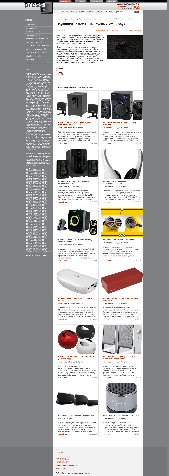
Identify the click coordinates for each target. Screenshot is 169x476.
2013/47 (33, 201)
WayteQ (35, 139)
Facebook (37, 89)
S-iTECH (43, 126)
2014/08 (38, 204)
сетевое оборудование (36, 49)
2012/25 (28, 177)
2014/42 (44, 216)
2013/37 (44, 197)
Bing (44, 80)
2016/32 (28, 246)
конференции (36, 255)
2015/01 (38, 219)
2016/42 (38, 249)
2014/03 (33, 203)
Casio (48, 82)
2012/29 (28, 178)
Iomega (43, 98)
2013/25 (44, 193)
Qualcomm (29, 124)
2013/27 (33, 194)
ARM (36, 79)
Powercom (48, 121)
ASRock (41, 79)
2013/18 (33, 191)
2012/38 (33, 181)
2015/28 (33, 229)
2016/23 (28, 243)
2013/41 (44, 198)
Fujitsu (28, 92)
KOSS (39, 101)
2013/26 (28, 194)
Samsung (48, 126)
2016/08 (33, 239)
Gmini (32, 95)
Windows (38, 140)
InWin (38, 98)
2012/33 (28, 179)
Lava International (31, 102)
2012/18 (33, 174)
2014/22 (44, 209)
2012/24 (44, 175)
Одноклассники (45, 144)
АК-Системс (46, 143)
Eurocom (28, 89)
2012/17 (28, 174)
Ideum (27, 98)
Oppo (27, 117)
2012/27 (38, 177)
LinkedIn (35, 104)
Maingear (43, 105)
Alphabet (47, 76)
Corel (39, 85)
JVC (48, 99)
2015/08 (33, 222)
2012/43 (38, 182)
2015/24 (33, 227)
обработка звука (33, 56)
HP (38, 96)
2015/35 (28, 232)
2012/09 (28, 171)
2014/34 (44, 213)
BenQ (40, 80)
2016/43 (44, 249)
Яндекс (33, 146)
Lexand (47, 102)
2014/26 (44, 210)
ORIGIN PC (37, 117)
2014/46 (44, 217)
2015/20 (33, 226)
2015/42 (44, 233)
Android (36, 77)
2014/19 (28, 209)
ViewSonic (48, 137)
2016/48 (49, 251)
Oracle (31, 117)
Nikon (36, 112)
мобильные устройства (37, 38)
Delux (46, 86)
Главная (59, 19)
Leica (37, 102)
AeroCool (28, 76)
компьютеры (33, 35)
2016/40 (28, 249)
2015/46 (44, 235)
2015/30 (44, 229)
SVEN (41, 131)
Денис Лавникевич (44, 156)
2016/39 (44, 248)
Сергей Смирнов (45, 163)
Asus (44, 79)
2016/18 (33, 242)
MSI (40, 111)
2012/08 (44, 169)
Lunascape (29, 105)
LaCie (48, 101)
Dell (43, 86)
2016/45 (33, 251)
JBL (45, 99)
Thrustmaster (29, 134)
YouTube (28, 143)
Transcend (47, 134)
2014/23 (28, 210)
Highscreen (29, 96)
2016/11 (28, 241)
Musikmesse (46, 111)
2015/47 (28, 236)
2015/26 (44, 227)
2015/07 (28, 222)
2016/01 (38, 236)
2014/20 (33, 209)
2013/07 (38, 187)
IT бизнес (31, 25)
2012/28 (44, 177)
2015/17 (38, 225)
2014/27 (28, 212)
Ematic (42, 88)
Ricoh (41, 124)
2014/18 (44, 207)
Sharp (44, 127)
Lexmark (28, 104)
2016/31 (44, 245)
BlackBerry (29, 82)
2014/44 (33, 217)
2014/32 (33, 213)
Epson (46, 88)
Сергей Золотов (35, 163)
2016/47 (44, 251)
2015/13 (38, 223)
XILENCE (36, 142)
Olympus (32, 115)
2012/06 (33, 169)
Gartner (38, 92)
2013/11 (38, 188)
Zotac (32, 143)
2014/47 (28, 219)
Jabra (38, 99)
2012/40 (44, 181)
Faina (27, 153)
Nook (32, 114)
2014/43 (28, 217)
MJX (48, 108)
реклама (43, 255)
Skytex (45, 128)
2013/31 (33, 196)
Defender (38, 86)
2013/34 (28, 197)
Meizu (49, 105)
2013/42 (28, 200)
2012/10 (33, 171)
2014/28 (33, 212)
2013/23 (33, 193)
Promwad (43, 123)
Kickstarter (29, 101)
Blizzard (34, 82)
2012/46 (33, 184)
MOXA (32, 111)
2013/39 (33, 198)
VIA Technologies (40, 137)
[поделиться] (102, 30)
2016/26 (44, 243)
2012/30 (33, 178)
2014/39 (28, 216)
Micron (28, 108)
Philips (28, 120)
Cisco (27, 83)
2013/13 (28, 190)
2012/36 (44, 179)
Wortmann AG (46, 140)
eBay (34, 88)
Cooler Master (34, 85)
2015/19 (28, 226)
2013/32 (38, 196)
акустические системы (93, 19)
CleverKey (36, 83)
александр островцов (32, 155)
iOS (47, 98)
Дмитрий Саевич (31, 158)
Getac (37, 94)
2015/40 (33, 233)
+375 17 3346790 (62, 459)
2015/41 (38, 233)
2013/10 (33, 188)
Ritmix (48, 124)
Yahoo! (41, 142)
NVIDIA (37, 114)
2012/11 (38, 171)
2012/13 (28, 172)
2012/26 (33, 177)
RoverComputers (35, 126)
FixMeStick (44, 89)
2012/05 (28, 169)
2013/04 (44, 185)
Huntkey (28, 147)
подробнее (62, 143)
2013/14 (33, 190)
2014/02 (28, 203)
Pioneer (32, 120)
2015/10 (44, 222)
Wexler (49, 139)
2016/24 (33, 243)
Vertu (33, 137)
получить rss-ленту (104, 11)
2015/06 (44, 220)
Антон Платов (43, 155)
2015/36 (33, 232)
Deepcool (32, 86)
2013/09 (28, 188)
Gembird (28, 94)
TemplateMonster (37, 133)
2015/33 (38, 230)
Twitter (28, 136)
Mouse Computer (46, 110)
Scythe (35, 127)
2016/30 (38, 245)
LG (32, 104)
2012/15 (38, 172)
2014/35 (28, 214)
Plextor (43, 120)
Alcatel (37, 76)
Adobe (40, 75)
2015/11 (28, 223)
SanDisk (28, 127)
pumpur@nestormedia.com (66, 465)
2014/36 (33, 214)
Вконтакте (33, 144)
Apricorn (48, 77)
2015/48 (33, 236)
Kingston (34, 101)
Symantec (28, 133)
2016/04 (33, 238)
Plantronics (38, 120)
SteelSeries (29, 131)
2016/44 (28, 251)
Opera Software (43, 115)
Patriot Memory (42, 118)
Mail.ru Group (36, 105)
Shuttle (48, 127)
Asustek (28, 80)
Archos (28, 79)
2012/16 (44, 172)
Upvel (38, 136)
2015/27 (28, 229)
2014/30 (44, 212)
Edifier (38, 88)
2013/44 (38, 200)
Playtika (28, 146)
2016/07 (28, 239)
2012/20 (44, 174)
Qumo (34, 124)
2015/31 (28, 230)
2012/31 (38, 178)
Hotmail (35, 96)
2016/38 (38, 248)
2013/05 (28, 187)
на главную (64, 11)
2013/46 (28, 201)
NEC (27, 112)
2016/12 (33, 241)
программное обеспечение (38, 45)
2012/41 (28, 182)
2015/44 (33, 235)
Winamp (33, 140)
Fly (31, 91)
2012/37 (28, 181)
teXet (43, 133)
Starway (44, 130)
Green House (42, 95)
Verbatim (28, 137)
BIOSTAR (48, 80)
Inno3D (33, 147)
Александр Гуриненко (44, 153)
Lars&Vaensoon (45, 147)
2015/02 (44, 219)
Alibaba (41, 76)
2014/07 (33, 204)
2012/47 (38, 184)
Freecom (40, 91)
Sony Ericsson (37, 130)
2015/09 (38, 222)
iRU (35, 99)
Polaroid (42, 121)
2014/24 (33, 210)
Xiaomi (31, 142)
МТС (38, 144)
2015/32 (33, 230)
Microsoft (32, 108)
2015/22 (44, 226)
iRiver (31, 99)
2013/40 (38, 198)
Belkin (37, 80)
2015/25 (38, 227)
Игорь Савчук (34, 159)
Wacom (31, 139)
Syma (45, 131)
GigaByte (46, 94)
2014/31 (28, 213)
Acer (31, 75)
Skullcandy (36, 128)
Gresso (49, 95)
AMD (32, 77)
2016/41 (33, 249)
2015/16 (33, 225)
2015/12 (33, 223)
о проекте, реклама (86, 11)
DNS (31, 88)
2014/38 (44, 214)
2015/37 (38, 232)
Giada (41, 94)
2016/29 (33, 245)
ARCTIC (32, 79)
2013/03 (38, 185)
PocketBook (29, 121)
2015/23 (28, 227)
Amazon (28, 77)
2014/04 (38, 203)
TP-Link (41, 134)
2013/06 (33, 187)
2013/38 (28, 198)
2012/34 (33, 179)
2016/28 (28, 245)
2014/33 (38, 213)
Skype (41, 128)
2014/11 (33, 206)
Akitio (32, 76)
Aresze (42, 146)
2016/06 (44, 238)
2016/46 (38, 251)
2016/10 (44, 239)
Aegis (49, 75)
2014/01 (44, 201)
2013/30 (28, 196)
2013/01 (28, 185)
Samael (31, 153)
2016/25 (38, 243)
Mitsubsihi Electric (41, 108)
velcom (46, 136)
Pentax (49, 118)
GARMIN (32, 92)
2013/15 (38, 190)
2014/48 (33, 219)
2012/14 (33, 172)
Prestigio (28, 123)
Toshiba (36, 134)
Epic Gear (47, 146)
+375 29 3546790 (62, 462)
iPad (49, 98)
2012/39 (38, 181)
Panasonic (34, 118)
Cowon (44, 85)
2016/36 (28, 248)
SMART (28, 130)
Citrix (30, 83)
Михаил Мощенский (39, 160)
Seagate (40, 127)
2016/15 (28, 242)
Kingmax (37, 147)
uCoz (34, 136)
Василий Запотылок (32, 156)
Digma (27, 88)
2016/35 (44, 246)
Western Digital (42, 139)
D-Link (27, 86)
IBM (49, 96)
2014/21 (38, 209)
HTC (41, 96)
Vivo (27, 139)
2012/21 (28, 175)
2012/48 (44, 184)
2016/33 (33, 246)
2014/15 (33, 207)
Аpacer (40, 143)
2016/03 (28, 238)
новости (73, 11)
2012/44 (44, 182)
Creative (48, 85)
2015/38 (44, 232)
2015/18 (44, 225)
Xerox (27, 142)
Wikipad (28, 140)
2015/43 (28, 235)
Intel (35, 98)
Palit (29, 118)
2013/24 (38, 193)
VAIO (42, 136)
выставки (29, 255)
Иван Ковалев (41, 158)
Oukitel (42, 117)
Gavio (42, 92)
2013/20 (44, 191)
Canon (44, 82)
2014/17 (38, 207)
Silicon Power (29, 128)
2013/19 (38, 191)
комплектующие (34, 42)
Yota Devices (47, 142)
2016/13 (38, 241)
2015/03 (28, 220)
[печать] (116, 30)
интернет (31, 28)
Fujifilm (46, 91)
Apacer (38, 146)
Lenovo (42, 102)
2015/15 (28, 225)
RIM (45, 124)
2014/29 (38, 212)
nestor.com (65, 1)
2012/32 (44, 178)
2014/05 (44, 203)
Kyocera (44, 101)
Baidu (32, 80)
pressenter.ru (61, 469)
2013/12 (44, 188)
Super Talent (36, 131)
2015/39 (28, 233)
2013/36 (38, 197)
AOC (40, 77)
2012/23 (38, 175)
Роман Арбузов (38, 162)
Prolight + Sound (35, 123)
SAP (32, 127)
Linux (40, 104)
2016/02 (44, 236)
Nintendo (41, 112)
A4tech (28, 75)
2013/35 (33, 197)
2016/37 (33, 248)
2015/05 (38, 220)
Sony (31, 130)
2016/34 (38, 246)
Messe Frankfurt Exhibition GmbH (35, 107)
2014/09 (44, 204)
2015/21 (38, 226)
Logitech (45, 104)
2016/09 (38, 239)
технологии (32, 59)
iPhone (27, 99)
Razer (37, 124)
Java (41, 99)
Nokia (45, 112)
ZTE (36, 143)
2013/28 (38, 194)
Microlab (48, 107)
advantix (44, 75)
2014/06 (28, 204)
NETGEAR (28, 149)
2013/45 (44, 200)
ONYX (37, 115)
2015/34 (44, 230)
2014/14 (28, 207)
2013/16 (44, 190)
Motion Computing (31, 110)
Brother (40, 82)
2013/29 (44, 194)
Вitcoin (27, 144)
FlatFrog (28, 91)
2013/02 (33, 185)
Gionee (28, 95)
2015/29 (38, 229)
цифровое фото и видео (36, 52)
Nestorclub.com (86, 473)
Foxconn (35, 91)
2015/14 (44, 223)
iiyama (32, 98)
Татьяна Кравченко (31, 165)
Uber (31, 136)
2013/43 (33, 200)
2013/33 (44, 196)
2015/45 (38, 235)
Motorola (38, 110)
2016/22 (44, 242)
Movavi (28, 111)
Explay (33, 89)
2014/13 (44, 206)
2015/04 (33, 220)
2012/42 (33, 182)
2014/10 (28, 206)
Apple (44, 77)
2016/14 (44, 241)
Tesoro (34, 149)
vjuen (35, 153)
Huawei (45, 96)
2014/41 (38, 216)
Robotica (28, 126)
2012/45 (28, 184)
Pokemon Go (36, 121)
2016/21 (38, 242)
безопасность (33, 31)
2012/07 (38, 169)
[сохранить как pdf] (132, 30)
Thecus (48, 133)
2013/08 (44, 187)
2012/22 (33, 175)
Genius (33, 94)
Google (36, 95)
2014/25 (38, 210)
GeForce (46, 92)
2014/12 (38, 206)
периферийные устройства (38, 63)
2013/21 (28, 193)
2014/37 (38, 214)
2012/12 (44, 171)
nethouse (31, 112)
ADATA (35, 75)
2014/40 (33, 216)
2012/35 (38, 179)
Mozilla (37, 111)
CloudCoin (42, 83)
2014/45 (38, 217)
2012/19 (38, 174)
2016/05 (38, 238)
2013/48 (38, 201)
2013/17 (28, 191)
